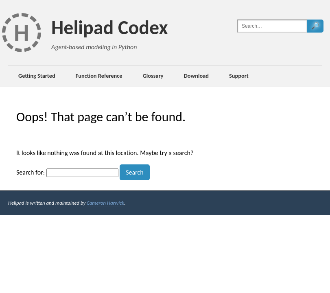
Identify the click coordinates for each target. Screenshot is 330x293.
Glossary (153, 75)
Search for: (30, 172)
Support (239, 75)
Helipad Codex (109, 27)
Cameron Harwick (105, 203)
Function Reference (99, 75)
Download (196, 75)
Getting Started (36, 75)
